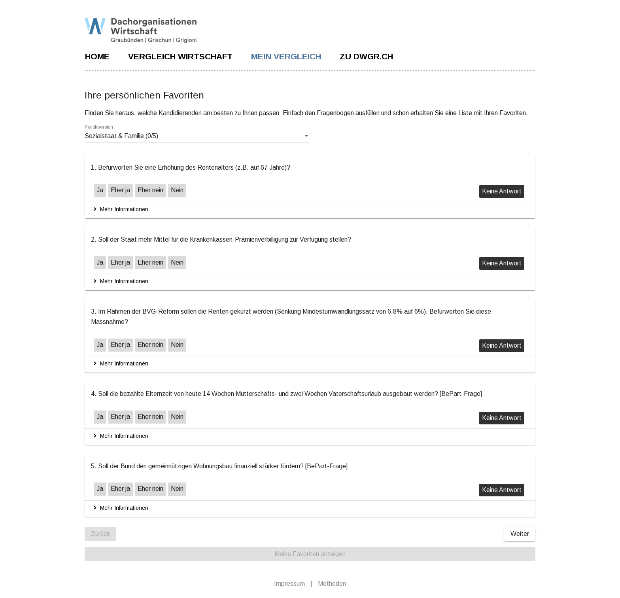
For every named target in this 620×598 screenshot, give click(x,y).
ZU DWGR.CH (366, 56)
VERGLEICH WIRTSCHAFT (180, 56)
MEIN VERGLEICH (286, 56)
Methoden (332, 578)
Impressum (289, 578)
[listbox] (197, 136)
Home (97, 56)
